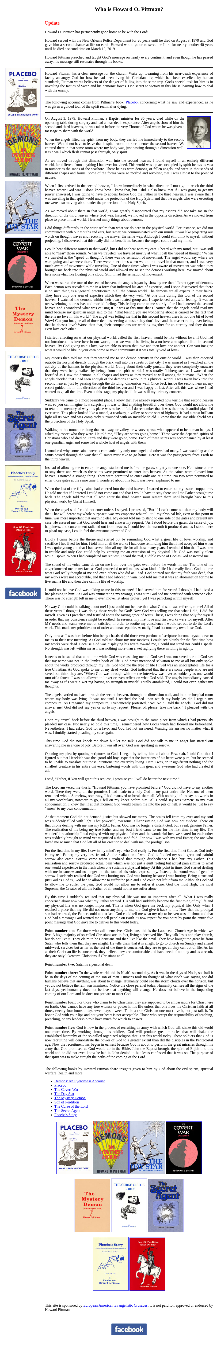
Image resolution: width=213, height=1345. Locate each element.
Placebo (132, 102)
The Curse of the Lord (71, 1106)
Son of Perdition (66, 1102)
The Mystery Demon (70, 1098)
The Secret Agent (67, 1111)
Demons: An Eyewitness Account (79, 1081)
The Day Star (64, 1094)
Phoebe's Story (65, 1115)
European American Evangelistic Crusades (115, 1305)
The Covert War (66, 1089)
